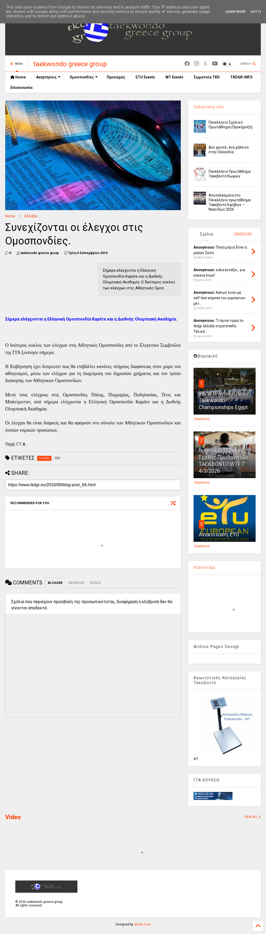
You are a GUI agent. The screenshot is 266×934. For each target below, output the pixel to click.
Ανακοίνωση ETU (219, 534)
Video (13, 817)
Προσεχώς (116, 77)
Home (18, 77)
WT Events (174, 77)
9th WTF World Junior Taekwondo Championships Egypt (224, 400)
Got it (256, 12)
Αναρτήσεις (48, 77)
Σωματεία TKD (207, 77)
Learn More (235, 12)
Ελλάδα (31, 216)
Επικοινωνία (21, 87)
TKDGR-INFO (241, 77)
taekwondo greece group (70, 64)
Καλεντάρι (205, 567)
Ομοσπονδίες (84, 77)
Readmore (202, 419)
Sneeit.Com (142, 924)
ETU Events (145, 77)
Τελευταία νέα (208, 106)
